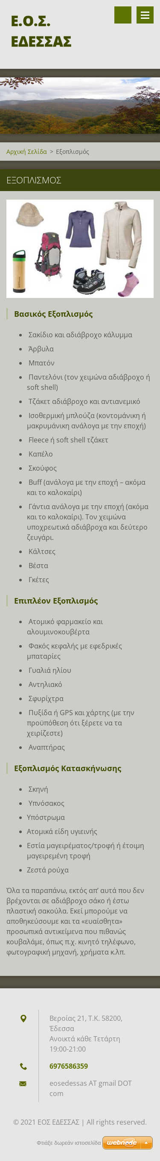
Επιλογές (145, 15)
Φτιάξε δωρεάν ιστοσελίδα (69, 1143)
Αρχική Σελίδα (26, 151)
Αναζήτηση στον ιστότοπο (122, 15)
